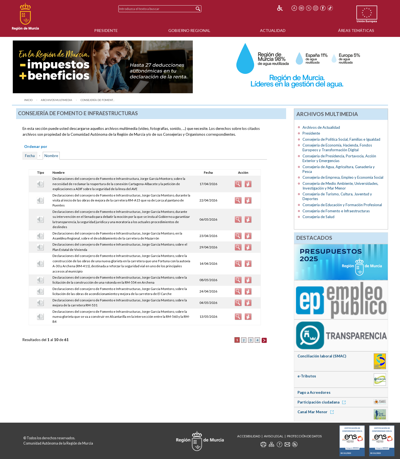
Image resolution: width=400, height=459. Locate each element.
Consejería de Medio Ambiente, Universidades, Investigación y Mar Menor (340, 185)
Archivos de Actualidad (321, 127)
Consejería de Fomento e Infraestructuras (336, 211)
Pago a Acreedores (314, 392)
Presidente (106, 30)
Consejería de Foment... (97, 100)
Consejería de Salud (318, 217)
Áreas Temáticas (356, 30)
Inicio (28, 100)
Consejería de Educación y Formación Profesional (342, 205)
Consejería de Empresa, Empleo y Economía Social (342, 177)
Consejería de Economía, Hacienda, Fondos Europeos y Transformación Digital (337, 147)
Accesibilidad (248, 436)
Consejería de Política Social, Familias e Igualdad (341, 139)
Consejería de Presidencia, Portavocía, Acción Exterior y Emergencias (339, 158)
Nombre (51, 155)
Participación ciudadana (323, 402)
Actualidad (273, 30)
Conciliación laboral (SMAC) (322, 356)
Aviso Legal (273, 436)
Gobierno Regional (189, 30)
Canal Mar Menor (317, 412)
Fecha (30, 155)
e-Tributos (307, 376)
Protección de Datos (304, 436)
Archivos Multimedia (56, 100)
